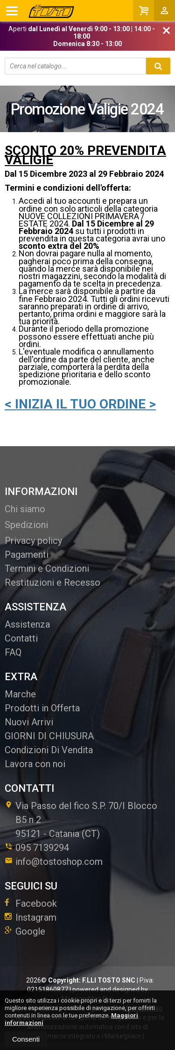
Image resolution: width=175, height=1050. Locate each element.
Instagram (30, 917)
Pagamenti (27, 554)
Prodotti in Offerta (42, 708)
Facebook (31, 903)
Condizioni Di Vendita (49, 750)
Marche (20, 694)
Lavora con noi (35, 763)
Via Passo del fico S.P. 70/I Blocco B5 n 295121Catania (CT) (81, 819)
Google (25, 931)
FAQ (13, 652)
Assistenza (27, 624)
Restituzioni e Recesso (52, 582)
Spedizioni (26, 524)
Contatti (21, 638)
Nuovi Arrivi (29, 722)
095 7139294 (42, 847)
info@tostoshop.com (54, 861)
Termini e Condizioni (47, 568)
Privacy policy (33, 540)
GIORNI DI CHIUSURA (49, 736)
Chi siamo (25, 509)
